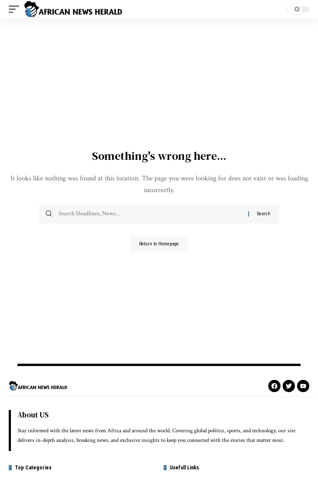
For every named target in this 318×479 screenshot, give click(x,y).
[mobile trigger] (16, 9)
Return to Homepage (159, 244)
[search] (278, 9)
